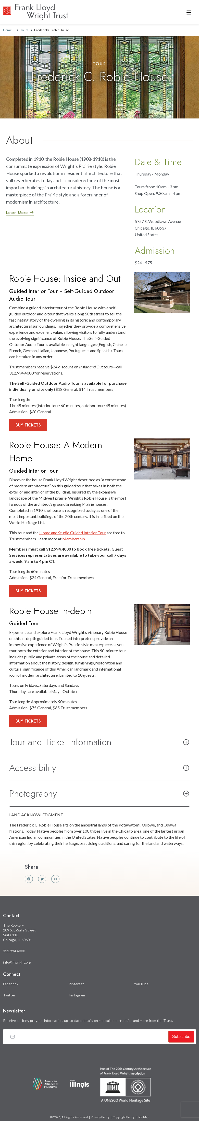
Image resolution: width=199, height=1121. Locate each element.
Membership (73, 538)
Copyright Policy (123, 1117)
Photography (33, 793)
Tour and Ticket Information (60, 742)
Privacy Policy (100, 1117)
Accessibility (32, 768)
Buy (28, 425)
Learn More (17, 213)
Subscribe (181, 1036)
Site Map (143, 1117)
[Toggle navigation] (189, 12)
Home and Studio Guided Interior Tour (72, 532)
